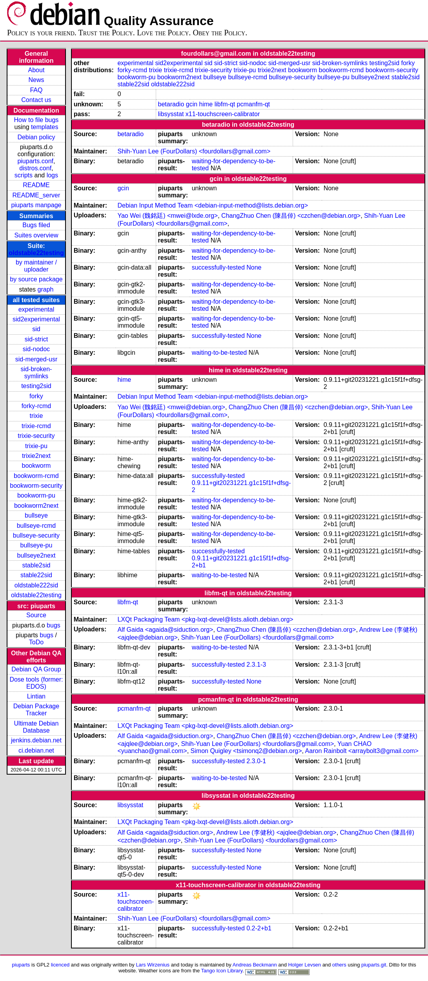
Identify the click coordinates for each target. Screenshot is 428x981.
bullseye (36, 515)
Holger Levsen (304, 965)
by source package (36, 279)
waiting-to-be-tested (219, 352)
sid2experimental (36, 319)
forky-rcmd (36, 406)
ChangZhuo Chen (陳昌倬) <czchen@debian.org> (291, 215)
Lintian (36, 696)
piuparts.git (373, 965)
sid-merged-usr (36, 359)
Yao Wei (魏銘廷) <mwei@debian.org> (171, 407)
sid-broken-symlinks (36, 372)
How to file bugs (36, 120)
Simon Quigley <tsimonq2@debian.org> (246, 751)
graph (46, 289)
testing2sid (36, 386)
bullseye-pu (36, 545)
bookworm (36, 465)
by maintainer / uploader (36, 266)
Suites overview (36, 235)
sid (36, 329)
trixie (36, 415)
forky (36, 396)
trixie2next (36, 455)
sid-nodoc (36, 349)
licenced (60, 965)
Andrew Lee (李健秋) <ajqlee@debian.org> (276, 832)
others (339, 965)
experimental (36, 309)
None (253, 267)
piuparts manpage (36, 205)
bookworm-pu (36, 495)
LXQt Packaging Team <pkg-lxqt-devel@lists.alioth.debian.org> (205, 619)
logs (52, 175)
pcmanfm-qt (253, 104)
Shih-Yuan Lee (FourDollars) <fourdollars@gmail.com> (193, 151)
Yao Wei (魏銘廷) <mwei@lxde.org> (167, 215)
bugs (53, 625)
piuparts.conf (35, 161)
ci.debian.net (36, 750)
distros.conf (35, 168)
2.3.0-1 (256, 761)
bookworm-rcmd (36, 475)
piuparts (21, 965)
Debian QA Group (36, 669)
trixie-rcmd (36, 426)
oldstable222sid (36, 585)
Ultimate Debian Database (36, 727)
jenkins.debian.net (36, 740)
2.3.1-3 (256, 664)
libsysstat (171, 114)
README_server (36, 195)
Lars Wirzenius (152, 965)
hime (206, 104)
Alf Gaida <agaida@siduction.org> (165, 629)
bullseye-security (36, 535)
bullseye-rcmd (36, 525)
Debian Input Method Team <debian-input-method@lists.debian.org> (212, 205)
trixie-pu (36, 446)
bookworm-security (36, 485)
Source (36, 615)
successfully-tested (218, 267)
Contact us (36, 100)
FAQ (36, 90)
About (36, 70)
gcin (191, 104)
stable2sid (36, 565)
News (36, 80)
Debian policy (36, 137)
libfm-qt (225, 104)
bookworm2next (36, 505)
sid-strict (36, 339)
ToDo (36, 642)
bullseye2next (36, 555)
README (36, 185)
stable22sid (36, 575)
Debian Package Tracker (36, 710)
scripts (24, 175)
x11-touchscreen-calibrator (223, 114)
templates (44, 127)
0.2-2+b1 (258, 928)
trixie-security (36, 435)
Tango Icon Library (222, 971)
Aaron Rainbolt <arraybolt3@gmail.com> (362, 751)
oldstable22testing (36, 253)
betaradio (171, 104)
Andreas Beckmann (255, 965)
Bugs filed (36, 225)
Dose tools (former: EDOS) (36, 683)
